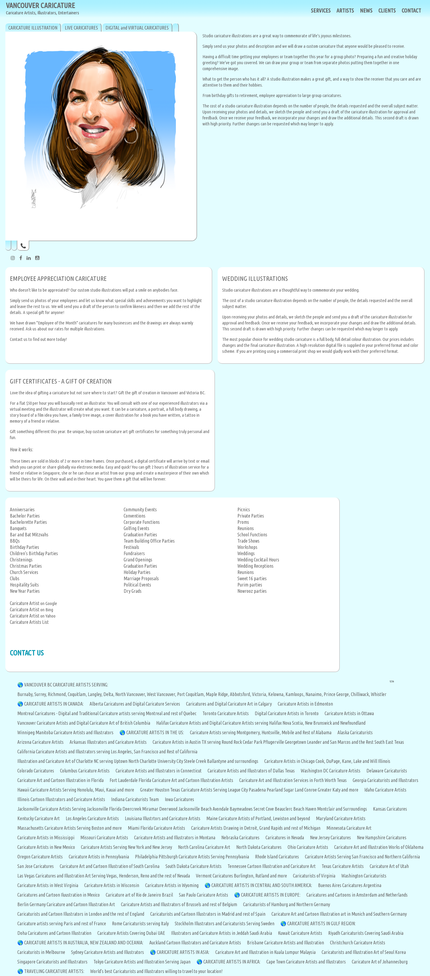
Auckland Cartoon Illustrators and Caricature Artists (195, 942)
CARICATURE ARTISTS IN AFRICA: (231, 961)
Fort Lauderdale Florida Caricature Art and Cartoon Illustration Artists (171, 780)
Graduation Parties (140, 534)
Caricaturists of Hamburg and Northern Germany (286, 904)
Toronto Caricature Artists (225, 713)
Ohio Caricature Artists (308, 847)
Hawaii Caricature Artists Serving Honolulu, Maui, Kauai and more (75, 789)
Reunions (245, 528)
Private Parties (250, 515)
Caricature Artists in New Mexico (46, 847)
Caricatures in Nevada (284, 837)
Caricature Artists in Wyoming (172, 885)
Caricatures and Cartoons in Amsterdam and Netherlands (357, 895)
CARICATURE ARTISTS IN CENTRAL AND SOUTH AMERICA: (261, 885)
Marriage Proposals (141, 578)
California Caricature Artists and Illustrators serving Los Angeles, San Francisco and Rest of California (107, 751)
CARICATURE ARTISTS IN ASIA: (183, 952)
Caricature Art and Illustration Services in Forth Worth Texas (293, 780)
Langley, (95, 694)
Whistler (378, 694)
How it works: (21, 449)
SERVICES (321, 10)
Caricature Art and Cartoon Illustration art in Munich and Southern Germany (339, 914)
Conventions (134, 515)
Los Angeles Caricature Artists (92, 818)
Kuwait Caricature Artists (300, 933)
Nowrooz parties (252, 591)
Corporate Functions (142, 522)
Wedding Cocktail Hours (258, 559)
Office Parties (162, 541)
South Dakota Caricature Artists (193, 866)
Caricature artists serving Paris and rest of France (61, 923)
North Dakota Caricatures (259, 847)
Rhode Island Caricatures (277, 856)
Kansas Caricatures (390, 809)
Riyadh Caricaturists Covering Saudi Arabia (365, 933)
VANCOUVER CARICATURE (42, 8)
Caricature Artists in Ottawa (349, 713)
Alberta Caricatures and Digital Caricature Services (135, 703)
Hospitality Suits (24, 584)
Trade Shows (248, 541)
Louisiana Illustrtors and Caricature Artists (162, 818)
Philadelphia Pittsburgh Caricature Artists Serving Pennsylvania (192, 856)
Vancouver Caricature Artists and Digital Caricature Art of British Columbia (83, 723)
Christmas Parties (26, 566)
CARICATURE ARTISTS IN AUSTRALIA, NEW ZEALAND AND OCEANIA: (83, 942)
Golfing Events (136, 528)
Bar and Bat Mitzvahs (29, 534)
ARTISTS (345, 10)
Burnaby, (25, 694)
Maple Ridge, (218, 694)
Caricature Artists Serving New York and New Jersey (126, 847)
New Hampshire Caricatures (381, 837)
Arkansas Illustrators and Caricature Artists (108, 742)
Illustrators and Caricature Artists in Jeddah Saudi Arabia (221, 933)
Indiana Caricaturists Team (135, 799)
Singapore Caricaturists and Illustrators (52, 961)
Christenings (21, 559)
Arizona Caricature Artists (40, 742)
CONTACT (411, 10)
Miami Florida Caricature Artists (156, 828)
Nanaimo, (314, 694)
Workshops (247, 547)
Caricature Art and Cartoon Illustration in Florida (60, 780)
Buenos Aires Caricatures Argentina (349, 885)
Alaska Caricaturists (355, 732)
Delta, (109, 694)
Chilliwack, (361, 694)
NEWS (366, 10)
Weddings (246, 553)
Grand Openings (138, 559)
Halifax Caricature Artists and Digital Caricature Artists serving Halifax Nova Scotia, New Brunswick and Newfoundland (261, 723)
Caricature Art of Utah (389, 866)
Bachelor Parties (25, 515)
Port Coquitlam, (191, 694)
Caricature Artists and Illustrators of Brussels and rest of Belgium (179, 904)
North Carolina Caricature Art (204, 847)
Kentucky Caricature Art (38, 818)
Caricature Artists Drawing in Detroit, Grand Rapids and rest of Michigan (255, 828)
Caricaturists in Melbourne (41, 952)
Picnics (243, 509)
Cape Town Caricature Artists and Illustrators (306, 961)
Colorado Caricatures (35, 770)
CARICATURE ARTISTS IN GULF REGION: (321, 923)
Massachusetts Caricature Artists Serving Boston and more (69, 828)
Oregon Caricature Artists (40, 856)
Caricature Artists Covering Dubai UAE (131, 933)
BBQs (15, 541)
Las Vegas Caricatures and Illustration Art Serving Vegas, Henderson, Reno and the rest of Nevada (103, 875)
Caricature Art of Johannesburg (380, 961)
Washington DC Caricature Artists (330, 770)
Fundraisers (134, 553)
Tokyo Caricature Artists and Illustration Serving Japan (142, 961)
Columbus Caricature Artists (85, 770)
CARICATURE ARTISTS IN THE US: (155, 732)
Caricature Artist (24, 603)
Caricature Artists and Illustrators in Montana (174, 837)
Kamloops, (295, 694)
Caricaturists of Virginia (314, 875)
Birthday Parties (24, 547)
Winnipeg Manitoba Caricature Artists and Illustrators (65, 732)
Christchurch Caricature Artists (357, 942)
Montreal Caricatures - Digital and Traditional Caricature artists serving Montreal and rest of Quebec (106, 713)
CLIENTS (387, 10)
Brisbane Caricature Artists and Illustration (285, 942)
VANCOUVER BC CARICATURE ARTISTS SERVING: (66, 684)
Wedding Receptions (255, 566)
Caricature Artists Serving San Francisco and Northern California (362, 856)
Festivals (131, 547)
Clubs (14, 578)
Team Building (136, 541)
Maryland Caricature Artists (341, 818)
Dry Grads (133, 591)
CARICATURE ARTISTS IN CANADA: (54, 703)
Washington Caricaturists (363, 875)
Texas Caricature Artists (343, 866)
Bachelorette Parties (28, 522)
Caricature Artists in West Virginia (47, 885)
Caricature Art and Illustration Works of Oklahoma (378, 847)
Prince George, (337, 694)
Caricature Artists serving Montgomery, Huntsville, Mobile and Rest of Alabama (260, 732)
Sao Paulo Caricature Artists (203, 895)
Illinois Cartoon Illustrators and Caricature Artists (61, 799)
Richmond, (58, 694)
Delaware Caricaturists (386, 770)
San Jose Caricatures (35, 866)
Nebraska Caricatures (240, 837)
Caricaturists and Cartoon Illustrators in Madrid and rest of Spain (207, 914)
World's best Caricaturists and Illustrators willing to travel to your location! (156, 971)
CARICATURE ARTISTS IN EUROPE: (270, 895)
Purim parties (249, 584)
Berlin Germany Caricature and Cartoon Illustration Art (66, 904)
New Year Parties (25, 591)
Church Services (24, 572)
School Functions (252, 534)
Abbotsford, (241, 694)
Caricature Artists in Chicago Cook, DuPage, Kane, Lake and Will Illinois (327, 761)
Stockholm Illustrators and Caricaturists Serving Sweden (224, 923)
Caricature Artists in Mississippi (45, 837)
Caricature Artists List (29, 622)
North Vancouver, (131, 694)
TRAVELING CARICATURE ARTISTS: (54, 971)
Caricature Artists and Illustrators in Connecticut (159, 770)
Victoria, (260, 694)
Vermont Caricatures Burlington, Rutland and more (241, 875)
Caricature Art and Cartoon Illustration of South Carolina (109, 866)
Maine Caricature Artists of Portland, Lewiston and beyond (258, 818)
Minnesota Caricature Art (348, 828)
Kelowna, (276, 694)
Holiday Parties (137, 572)
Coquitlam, (78, 694)
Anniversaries (22, 509)
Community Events (140, 509)
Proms (243, 522)
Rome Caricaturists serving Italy (140, 923)
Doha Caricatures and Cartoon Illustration (54, 933)
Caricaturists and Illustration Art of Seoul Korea (364, 952)
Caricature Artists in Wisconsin (111, 885)
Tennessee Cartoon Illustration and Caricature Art (272, 866)
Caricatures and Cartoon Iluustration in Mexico (58, 895)
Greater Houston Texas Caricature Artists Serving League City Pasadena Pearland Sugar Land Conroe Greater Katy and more (249, 789)
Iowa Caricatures (179, 799)
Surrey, (41, 694)
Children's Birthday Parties (34, 553)
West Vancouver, (162, 694)
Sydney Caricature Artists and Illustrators (107, 952)
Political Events (137, 584)
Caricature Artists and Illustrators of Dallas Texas (251, 770)
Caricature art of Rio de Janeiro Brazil (139, 895)
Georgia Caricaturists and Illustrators (385, 780)
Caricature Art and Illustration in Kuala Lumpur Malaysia (265, 952)
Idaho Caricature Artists (385, 789)
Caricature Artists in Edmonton (305, 703)
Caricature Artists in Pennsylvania (99, 856)
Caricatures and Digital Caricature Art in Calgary (229, 703)
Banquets (18, 528)
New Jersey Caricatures (330, 837)
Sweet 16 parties (252, 578)
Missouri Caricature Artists (104, 837)
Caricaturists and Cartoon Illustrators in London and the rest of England (80, 914)
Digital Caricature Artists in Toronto (287, 713)
